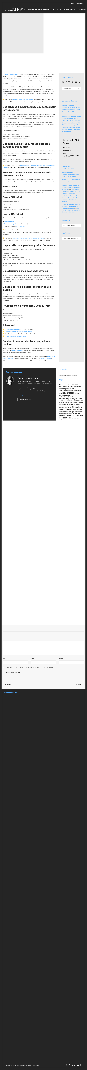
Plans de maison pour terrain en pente (15, 336)
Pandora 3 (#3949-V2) (13, 214)
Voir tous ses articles (25, 399)
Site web (61, 658)
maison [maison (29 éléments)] (68, 398)
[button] (63, 82)
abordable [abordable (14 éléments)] (67, 384)
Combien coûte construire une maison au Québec (18, 331)
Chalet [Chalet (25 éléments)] (71, 386)
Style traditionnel (73, 375)
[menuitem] (73, 4)
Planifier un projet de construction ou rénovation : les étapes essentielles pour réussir (71, 107)
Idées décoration (69, 9)
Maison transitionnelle (73, 373)
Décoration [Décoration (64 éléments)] (68, 392)
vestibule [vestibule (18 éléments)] (62, 420)
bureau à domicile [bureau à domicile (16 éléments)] (64, 386)
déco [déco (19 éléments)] (60, 393)
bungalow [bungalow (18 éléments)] (75, 384)
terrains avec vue (21, 226)
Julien (64, 179)
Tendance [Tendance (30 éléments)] (76, 413)
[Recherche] (71, 88)
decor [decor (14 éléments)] (64, 390)
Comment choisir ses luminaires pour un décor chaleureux (71, 181)
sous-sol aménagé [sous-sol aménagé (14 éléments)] (66, 411)
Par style (57, 9)
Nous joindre (79, 3)
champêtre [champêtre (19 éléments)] (77, 386)
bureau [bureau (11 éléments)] (79, 384)
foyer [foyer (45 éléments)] (61, 395)
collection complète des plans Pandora (22, 99)
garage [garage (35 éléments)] (67, 395)
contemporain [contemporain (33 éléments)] (65, 388)
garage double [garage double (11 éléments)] (73, 396)
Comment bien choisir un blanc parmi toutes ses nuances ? (70, 113)
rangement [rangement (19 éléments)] (68, 407)
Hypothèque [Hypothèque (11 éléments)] (79, 396)
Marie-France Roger (67, 172)
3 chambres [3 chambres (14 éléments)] (62, 384)
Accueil (73, 3)
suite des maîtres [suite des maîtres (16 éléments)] (76, 411)
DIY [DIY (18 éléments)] (80, 390)
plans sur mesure (46, 358)
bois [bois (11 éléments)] (71, 384)
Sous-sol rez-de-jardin (10, 224)
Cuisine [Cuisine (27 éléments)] (73, 389)
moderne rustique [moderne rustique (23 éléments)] (72, 400)
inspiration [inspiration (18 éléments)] (62, 398)
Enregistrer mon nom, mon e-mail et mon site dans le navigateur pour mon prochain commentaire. (29, 667)
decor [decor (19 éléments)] (61, 390)
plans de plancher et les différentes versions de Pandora (28, 238)
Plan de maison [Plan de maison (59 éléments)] (72, 404)
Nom (4, 658)
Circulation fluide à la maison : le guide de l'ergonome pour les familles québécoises (71, 206)
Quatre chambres (9, 221)
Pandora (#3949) (10, 186)
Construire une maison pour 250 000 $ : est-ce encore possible (71, 124)
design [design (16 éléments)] (68, 390)
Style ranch (66, 375)
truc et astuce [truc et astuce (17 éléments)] (75, 418)
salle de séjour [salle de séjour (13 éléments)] (76, 409)
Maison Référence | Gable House (39, 9)
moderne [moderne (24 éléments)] (62, 400)
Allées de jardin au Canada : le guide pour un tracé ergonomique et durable (71, 187)
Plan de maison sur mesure (12, 329)
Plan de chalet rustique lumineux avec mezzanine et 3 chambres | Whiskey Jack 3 (71, 129)
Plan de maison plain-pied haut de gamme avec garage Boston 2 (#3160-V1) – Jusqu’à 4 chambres (71, 118)
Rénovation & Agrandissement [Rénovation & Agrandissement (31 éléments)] (71, 408)
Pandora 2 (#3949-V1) (11, 74)
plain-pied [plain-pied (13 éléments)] (64, 402)
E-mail (33, 658)
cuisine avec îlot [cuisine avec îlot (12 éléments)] (80, 388)
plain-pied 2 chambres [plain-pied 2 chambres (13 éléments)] (72, 402)
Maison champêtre (63, 373)
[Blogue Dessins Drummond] (15, 10)
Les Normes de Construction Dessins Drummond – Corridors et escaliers (71, 191)
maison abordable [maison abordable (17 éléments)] (77, 398)
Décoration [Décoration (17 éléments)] (78, 393)
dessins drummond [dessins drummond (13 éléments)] (74, 390)
